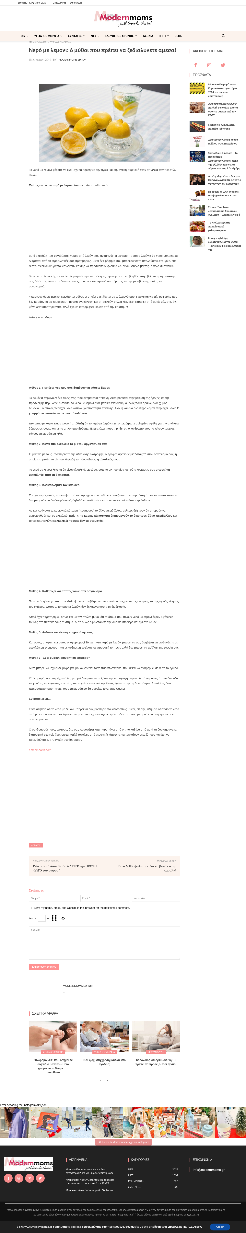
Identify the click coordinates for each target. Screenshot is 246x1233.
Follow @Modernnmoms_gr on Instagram (123, 1142)
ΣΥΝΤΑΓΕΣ (76, 36)
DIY (25, 36)
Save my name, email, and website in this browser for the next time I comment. (82, 907)
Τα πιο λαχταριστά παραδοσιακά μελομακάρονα (219, 226)
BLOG (178, 36)
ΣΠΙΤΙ (164, 36)
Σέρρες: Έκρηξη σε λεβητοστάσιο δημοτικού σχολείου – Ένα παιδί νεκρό (224, 210)
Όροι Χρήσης (59, 2)
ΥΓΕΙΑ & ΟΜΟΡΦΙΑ (48, 36)
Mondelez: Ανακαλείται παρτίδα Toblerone (89, 1190)
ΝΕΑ (95, 36)
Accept (220, 1227)
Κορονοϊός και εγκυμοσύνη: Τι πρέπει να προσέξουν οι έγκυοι (155, 1062)
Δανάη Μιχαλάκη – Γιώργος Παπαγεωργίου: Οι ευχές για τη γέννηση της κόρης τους (224, 180)
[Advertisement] (104, 220)
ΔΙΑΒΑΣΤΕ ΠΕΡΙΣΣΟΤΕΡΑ (185, 1227)
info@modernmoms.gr (209, 1170)
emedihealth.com (40, 750)
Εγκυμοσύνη (156, 1051)
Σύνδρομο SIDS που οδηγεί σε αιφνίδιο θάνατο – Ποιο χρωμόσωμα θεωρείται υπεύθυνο (53, 1066)
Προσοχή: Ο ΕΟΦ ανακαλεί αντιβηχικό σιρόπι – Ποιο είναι (223, 195)
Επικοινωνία (76, 2)
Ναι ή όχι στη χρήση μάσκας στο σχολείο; (104, 1062)
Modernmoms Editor (72, 59)
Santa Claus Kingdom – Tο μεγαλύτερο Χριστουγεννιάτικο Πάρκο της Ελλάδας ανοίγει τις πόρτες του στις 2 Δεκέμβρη (224, 160)
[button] (223, 36)
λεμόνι (36, 845)
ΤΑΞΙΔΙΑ (148, 36)
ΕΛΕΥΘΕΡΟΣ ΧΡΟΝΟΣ (121, 36)
